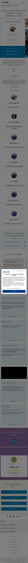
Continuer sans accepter (21, 270)
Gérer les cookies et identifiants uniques (14, 288)
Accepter (14, 291)
